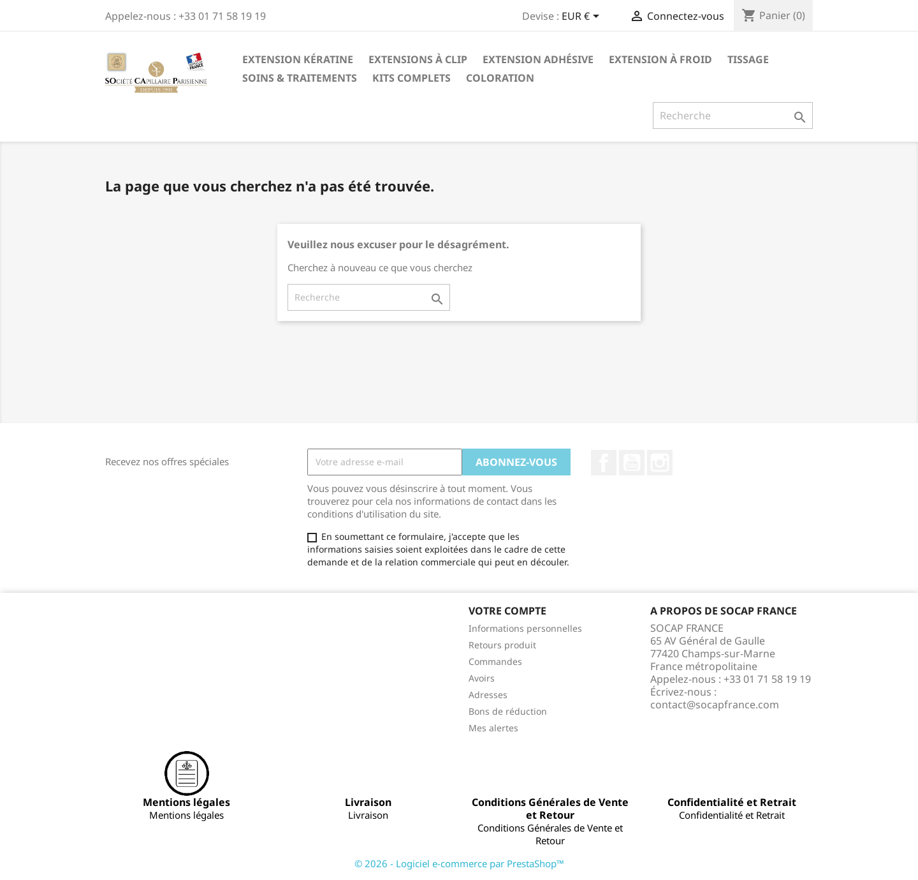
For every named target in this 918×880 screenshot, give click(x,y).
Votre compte (507, 611)
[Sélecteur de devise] (583, 17)
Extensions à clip (417, 59)
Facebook (603, 462)
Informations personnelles (525, 628)
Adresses (488, 695)
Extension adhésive (538, 59)
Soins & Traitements (299, 78)
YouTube (632, 462)
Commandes (495, 661)
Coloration (500, 78)
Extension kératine (297, 59)
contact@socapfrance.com (714, 704)
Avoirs (482, 678)
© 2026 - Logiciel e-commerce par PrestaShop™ (459, 863)
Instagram (660, 462)
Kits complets (411, 78)
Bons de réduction (508, 711)
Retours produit (502, 645)
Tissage (748, 59)
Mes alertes (493, 728)
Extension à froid (660, 59)
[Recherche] (733, 115)
